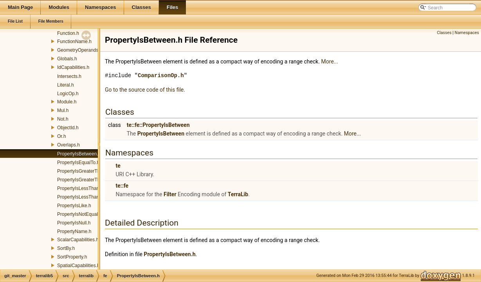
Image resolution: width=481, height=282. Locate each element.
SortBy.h (66, 248)
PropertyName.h (74, 231)
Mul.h (62, 110)
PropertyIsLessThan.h (80, 188)
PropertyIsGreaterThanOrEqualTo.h (94, 180)
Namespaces (467, 32)
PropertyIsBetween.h (79, 154)
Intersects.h (69, 76)
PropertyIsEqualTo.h (78, 162)
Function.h (68, 33)
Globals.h (67, 58)
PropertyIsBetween (160, 133)
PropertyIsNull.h (73, 223)
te (117, 166)
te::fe (121, 186)
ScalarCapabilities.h (78, 239)
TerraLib (238, 194)
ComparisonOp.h (161, 75)
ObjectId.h (68, 127)
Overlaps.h (68, 145)
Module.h (66, 102)
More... (329, 61)
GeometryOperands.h (79, 50)
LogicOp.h (68, 93)
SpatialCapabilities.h (78, 265)
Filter (170, 194)
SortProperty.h (72, 257)
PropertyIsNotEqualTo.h (82, 214)
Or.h (61, 136)
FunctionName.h (74, 41)
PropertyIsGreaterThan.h (83, 171)
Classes (444, 32)
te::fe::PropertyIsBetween (158, 125)
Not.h (62, 119)
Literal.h (65, 85)
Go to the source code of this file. (145, 90)
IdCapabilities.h (73, 67)
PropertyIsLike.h (74, 205)
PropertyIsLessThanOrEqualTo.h (91, 197)
